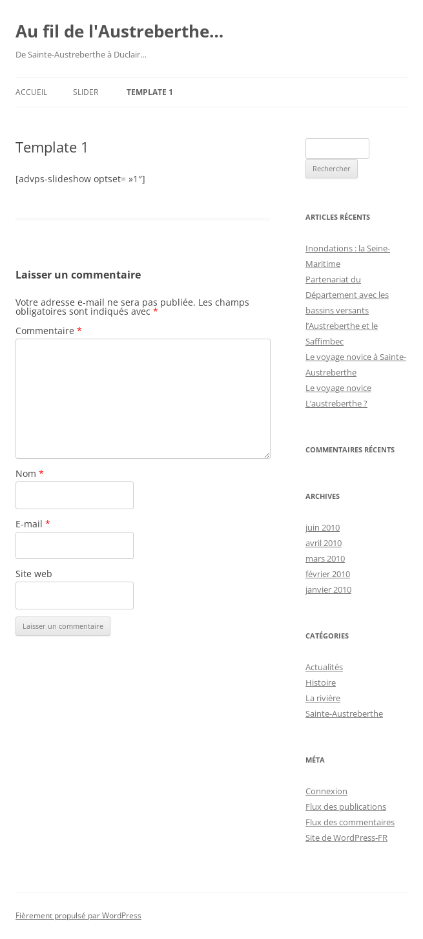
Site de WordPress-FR (346, 837)
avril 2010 (323, 543)
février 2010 (327, 574)
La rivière (322, 698)
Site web (33, 573)
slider (85, 92)
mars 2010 (325, 558)
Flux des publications (345, 806)
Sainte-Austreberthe (344, 713)
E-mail (32, 524)
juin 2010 (322, 527)
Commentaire (48, 330)
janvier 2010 (328, 589)
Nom (29, 473)
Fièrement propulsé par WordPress (78, 915)
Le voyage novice (338, 388)
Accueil (31, 92)
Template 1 (150, 92)
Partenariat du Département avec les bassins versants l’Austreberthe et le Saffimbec (347, 310)
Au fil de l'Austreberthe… (119, 31)
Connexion (326, 791)
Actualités (324, 667)
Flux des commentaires (350, 822)
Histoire (320, 682)
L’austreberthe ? (336, 403)
